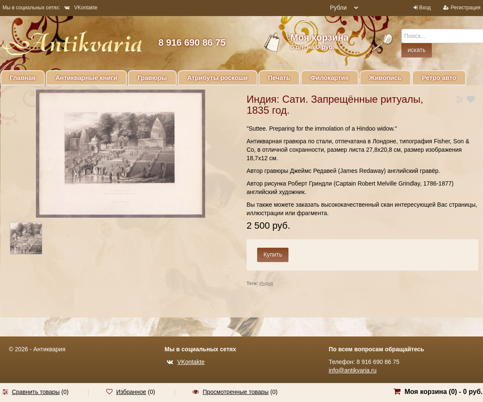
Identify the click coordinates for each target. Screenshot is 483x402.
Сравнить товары (36, 391)
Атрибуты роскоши (217, 77)
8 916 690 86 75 (191, 42)
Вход (425, 8)
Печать (279, 77)
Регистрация (465, 8)
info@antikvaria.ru (352, 370)
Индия (266, 283)
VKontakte (80, 8)
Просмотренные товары (236, 391)
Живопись (385, 77)
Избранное (131, 391)
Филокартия (329, 77)
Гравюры (152, 77)
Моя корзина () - (443, 391)
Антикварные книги (86, 77)
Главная (23, 77)
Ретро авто (439, 77)
